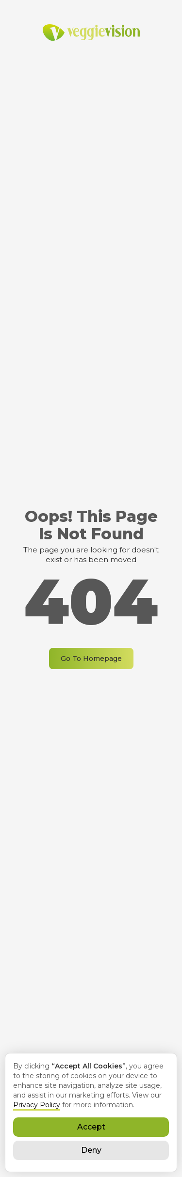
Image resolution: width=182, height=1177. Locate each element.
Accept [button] (91, 1126)
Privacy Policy (36, 1104)
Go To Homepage (91, 658)
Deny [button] (91, 1150)
